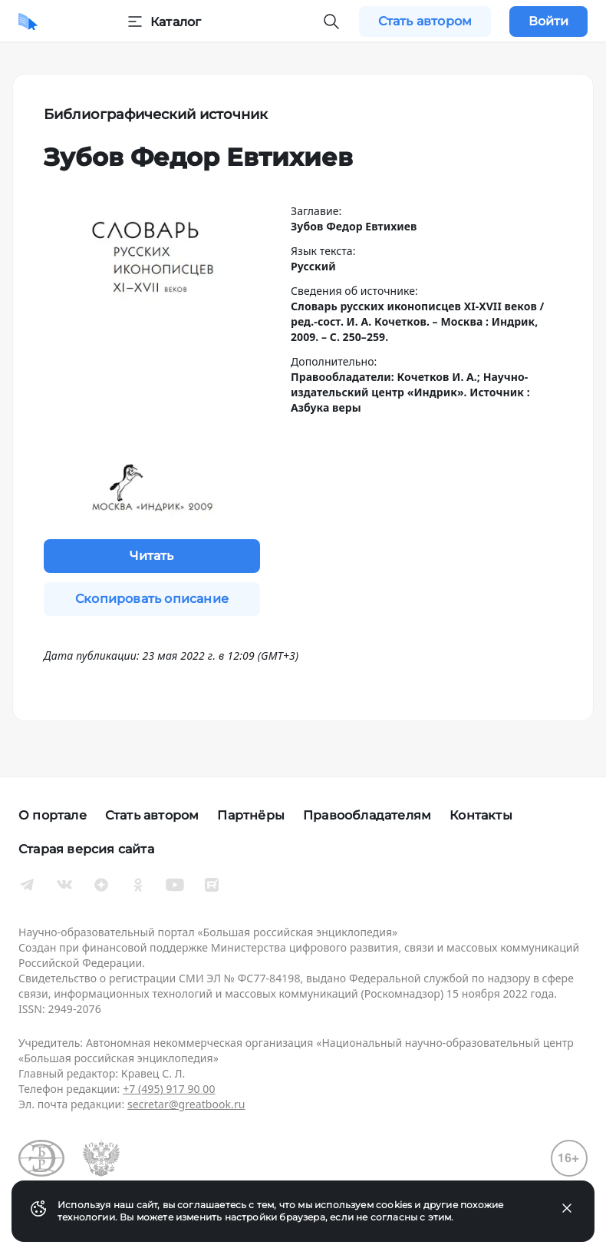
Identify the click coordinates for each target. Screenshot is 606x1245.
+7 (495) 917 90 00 (169, 1088)
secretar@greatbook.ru (186, 1104)
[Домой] (28, 21)
